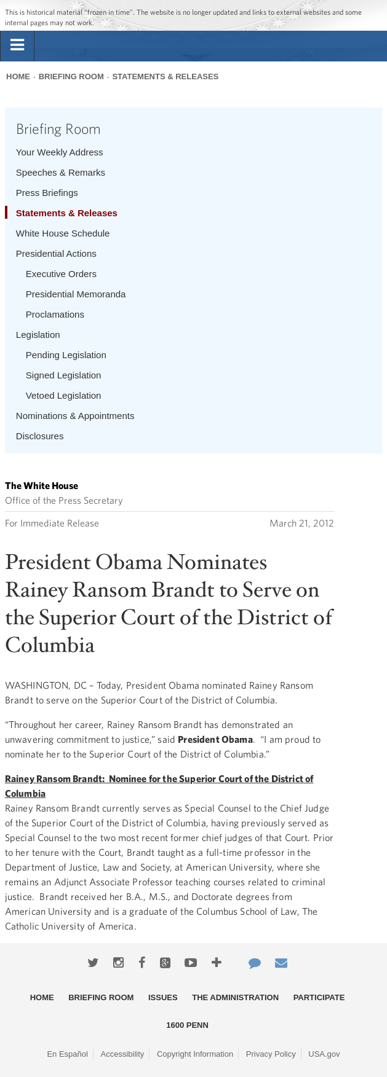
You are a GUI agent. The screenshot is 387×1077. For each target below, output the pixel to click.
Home (18, 76)
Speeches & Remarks (60, 172)
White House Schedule (63, 233)
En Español (67, 1054)
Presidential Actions (56, 253)
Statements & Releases (165, 76)
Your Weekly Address (59, 152)
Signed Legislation (64, 375)
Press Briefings (47, 192)
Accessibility (123, 1054)
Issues (163, 997)
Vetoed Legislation (64, 395)
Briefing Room (71, 76)
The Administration (235, 997)
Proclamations (55, 314)
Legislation (38, 334)
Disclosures (40, 436)
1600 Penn (187, 1025)
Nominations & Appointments (75, 415)
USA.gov (324, 1054)
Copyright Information (195, 1054)
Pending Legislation (66, 355)
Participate (319, 997)
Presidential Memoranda (76, 294)
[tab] (17, 45)
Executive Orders (61, 273)
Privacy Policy (271, 1054)
